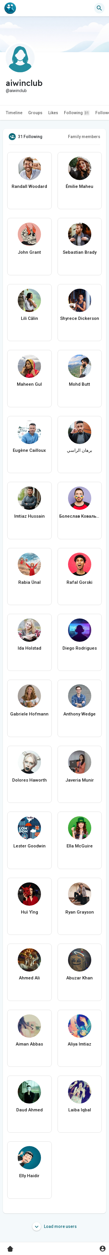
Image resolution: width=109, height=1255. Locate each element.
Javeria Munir (79, 780)
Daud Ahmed (29, 1110)
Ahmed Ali (29, 978)
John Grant (29, 252)
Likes (53, 112)
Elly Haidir (29, 1175)
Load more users (54, 1226)
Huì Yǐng (29, 912)
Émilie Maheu (79, 186)
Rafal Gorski (79, 582)
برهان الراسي (79, 450)
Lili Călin (29, 318)
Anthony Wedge (79, 714)
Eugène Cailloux (29, 450)
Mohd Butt (79, 384)
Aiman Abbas (29, 1044)
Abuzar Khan (79, 978)
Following (77, 112)
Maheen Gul (29, 384)
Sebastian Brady (80, 252)
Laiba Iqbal (79, 1110)
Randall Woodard (29, 186)
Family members (84, 136)
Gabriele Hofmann (29, 714)
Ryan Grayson (79, 912)
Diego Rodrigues (79, 648)
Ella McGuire (80, 846)
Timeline (14, 112)
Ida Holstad (29, 648)
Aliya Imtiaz (79, 1044)
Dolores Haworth (29, 780)
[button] (99, 8)
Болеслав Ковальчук (79, 516)
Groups (35, 112)
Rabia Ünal (29, 582)
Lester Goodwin (29, 846)
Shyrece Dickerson (79, 318)
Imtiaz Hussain (29, 516)
